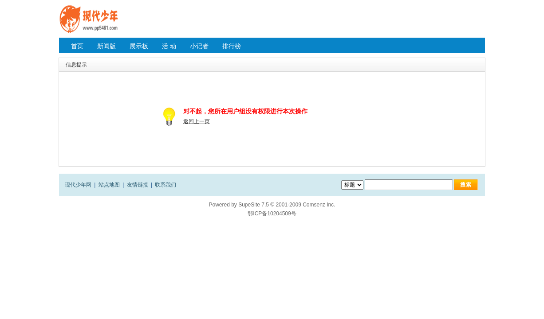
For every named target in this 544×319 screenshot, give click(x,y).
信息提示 (76, 65)
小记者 (199, 46)
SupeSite (249, 205)
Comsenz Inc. (319, 205)
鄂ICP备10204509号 (272, 213)
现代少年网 (78, 185)
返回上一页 (196, 121)
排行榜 (231, 46)
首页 (77, 46)
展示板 (139, 46)
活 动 (169, 46)
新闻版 (106, 46)
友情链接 (137, 185)
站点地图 (109, 185)
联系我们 (165, 185)
